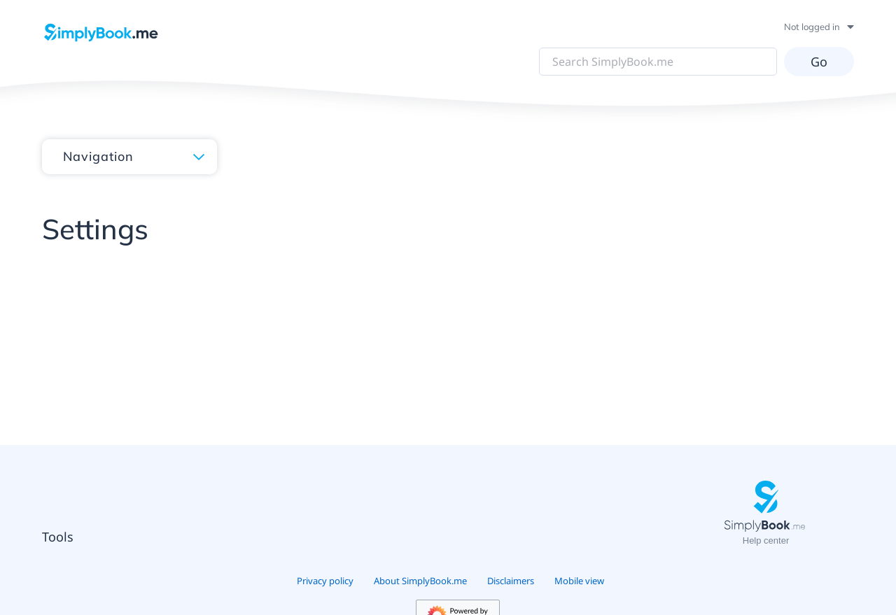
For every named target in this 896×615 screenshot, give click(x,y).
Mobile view (579, 580)
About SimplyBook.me (420, 580)
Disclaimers (510, 580)
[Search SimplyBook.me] (658, 62)
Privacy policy (325, 580)
